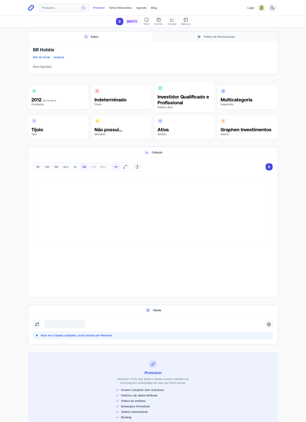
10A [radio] (93, 166)
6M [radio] (56, 166)
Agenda (141, 7)
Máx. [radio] (103, 166)
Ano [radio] (65, 166)
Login (250, 7)
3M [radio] (47, 166)
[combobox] (64, 8)
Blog (154, 7)
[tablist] (153, 37)
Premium (99, 7)
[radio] (116, 166)
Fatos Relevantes (120, 7)
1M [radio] (38, 166)
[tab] (90, 37)
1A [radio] (75, 166)
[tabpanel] (153, 58)
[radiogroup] (70, 166)
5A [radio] (84, 166)
